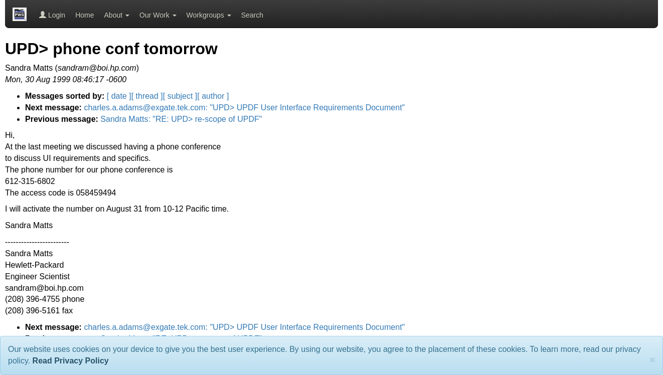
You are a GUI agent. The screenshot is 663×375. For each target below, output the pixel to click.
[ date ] (119, 96)
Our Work (158, 15)
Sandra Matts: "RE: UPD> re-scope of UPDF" (181, 119)
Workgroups (209, 15)
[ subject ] (180, 96)
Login (52, 15)
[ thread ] (147, 96)
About (116, 15)
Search (252, 15)
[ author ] (213, 96)
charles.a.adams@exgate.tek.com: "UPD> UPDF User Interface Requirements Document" (244, 107)
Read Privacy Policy (71, 360)
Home (84, 15)
